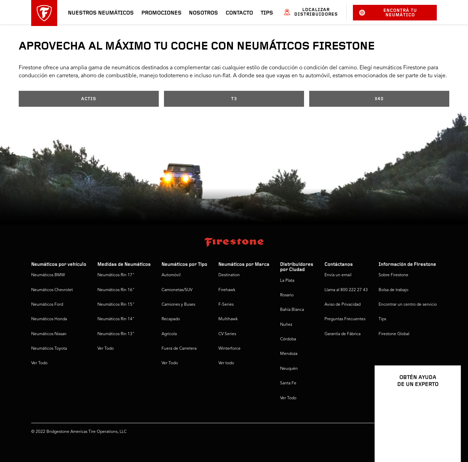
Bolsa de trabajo (393, 290)
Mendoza (288, 354)
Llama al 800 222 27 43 (346, 290)
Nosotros (203, 13)
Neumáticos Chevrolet (52, 290)
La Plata (287, 281)
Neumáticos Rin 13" (116, 334)
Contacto (239, 13)
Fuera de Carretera (179, 349)
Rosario (287, 295)
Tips (267, 13)
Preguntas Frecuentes (344, 319)
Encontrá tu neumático (388, 12)
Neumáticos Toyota (49, 349)
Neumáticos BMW (48, 275)
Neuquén (289, 369)
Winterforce (229, 349)
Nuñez (286, 325)
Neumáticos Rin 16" (116, 290)
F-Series (226, 305)
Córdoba (288, 339)
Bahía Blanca (292, 310)
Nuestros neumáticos (101, 13)
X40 (379, 99)
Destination (229, 275)
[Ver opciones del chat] (447, 436)
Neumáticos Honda (49, 319)
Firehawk (226, 290)
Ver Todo (39, 363)
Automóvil (171, 275)
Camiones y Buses (178, 305)
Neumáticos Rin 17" (116, 275)
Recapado (171, 319)
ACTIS (88, 99)
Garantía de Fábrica (342, 334)
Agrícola (169, 334)
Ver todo (226, 363)
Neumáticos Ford (47, 305)
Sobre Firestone (393, 275)
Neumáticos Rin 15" (116, 305)
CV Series (227, 334)
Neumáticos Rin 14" (116, 319)
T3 (234, 99)
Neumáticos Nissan (49, 334)
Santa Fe (288, 383)
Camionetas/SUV (177, 290)
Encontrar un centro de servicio (408, 305)
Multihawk (228, 319)
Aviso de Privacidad (342, 305)
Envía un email (338, 275)
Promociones (161, 13)
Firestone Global (394, 334)
